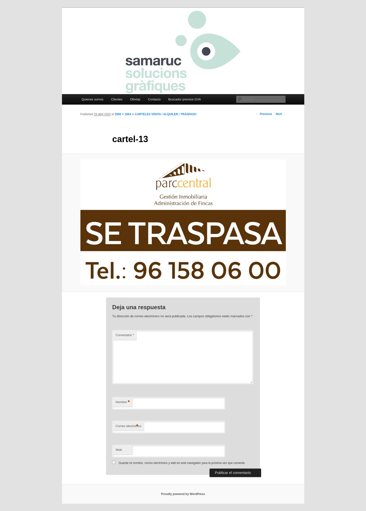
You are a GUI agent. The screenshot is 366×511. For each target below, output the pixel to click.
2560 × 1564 (123, 114)
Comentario (125, 335)
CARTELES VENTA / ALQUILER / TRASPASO (165, 114)
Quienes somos (92, 99)
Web (119, 450)
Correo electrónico (128, 426)
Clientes (117, 99)
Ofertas (135, 99)
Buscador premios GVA (184, 99)
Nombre (123, 402)
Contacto (154, 99)
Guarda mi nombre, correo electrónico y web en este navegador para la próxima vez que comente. (182, 463)
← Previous (264, 114)
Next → (281, 114)
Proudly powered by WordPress (183, 494)
